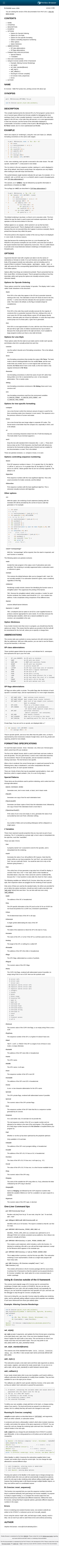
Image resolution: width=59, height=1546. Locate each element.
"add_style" (7, 890)
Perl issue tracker (6, 1543)
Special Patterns (16, 54)
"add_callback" (9, 892)
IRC (21, 1543)
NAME (9, 23)
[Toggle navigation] (4, 3)
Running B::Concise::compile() (20, 73)
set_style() (14, 65)
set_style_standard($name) (19, 67)
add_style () (14, 69)
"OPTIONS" (38, 1416)
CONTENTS (10, 18)
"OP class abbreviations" (15, 179)
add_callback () (15, 71)
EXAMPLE (10, 29)
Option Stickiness (16, 44)
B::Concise (7, 8)
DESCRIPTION (12, 27)
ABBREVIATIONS (13, 46)
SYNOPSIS (11, 25)
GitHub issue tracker (48, 1536)
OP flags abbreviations (18, 50)
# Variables (14, 56)
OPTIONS (10, 31)
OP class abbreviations (18, 48)
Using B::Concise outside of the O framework (21, 61)
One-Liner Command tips (15, 59)
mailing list (15, 1543)
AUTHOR (10, 80)
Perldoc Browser (47, 2)
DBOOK (26, 1536)
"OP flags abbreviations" (38, 188)
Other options (15, 42)
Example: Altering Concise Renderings (23, 63)
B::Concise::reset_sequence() (20, 76)
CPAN (17, 8)
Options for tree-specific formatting (21, 37)
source (13, 8)
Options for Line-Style (17, 35)
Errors (13, 78)
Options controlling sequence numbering (23, 39)
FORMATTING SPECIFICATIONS (18, 52)
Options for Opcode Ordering (20, 33)
